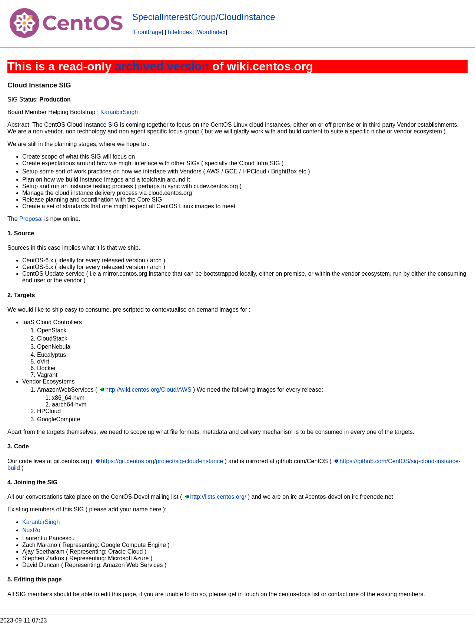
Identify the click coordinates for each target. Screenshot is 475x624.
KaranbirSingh (119, 112)
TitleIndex (179, 32)
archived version (162, 66)
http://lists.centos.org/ (218, 497)
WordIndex (211, 32)
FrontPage (148, 32)
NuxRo (31, 530)
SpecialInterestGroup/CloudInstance (203, 17)
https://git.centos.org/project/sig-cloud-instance (162, 461)
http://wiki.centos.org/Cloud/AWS (148, 389)
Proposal (31, 219)
